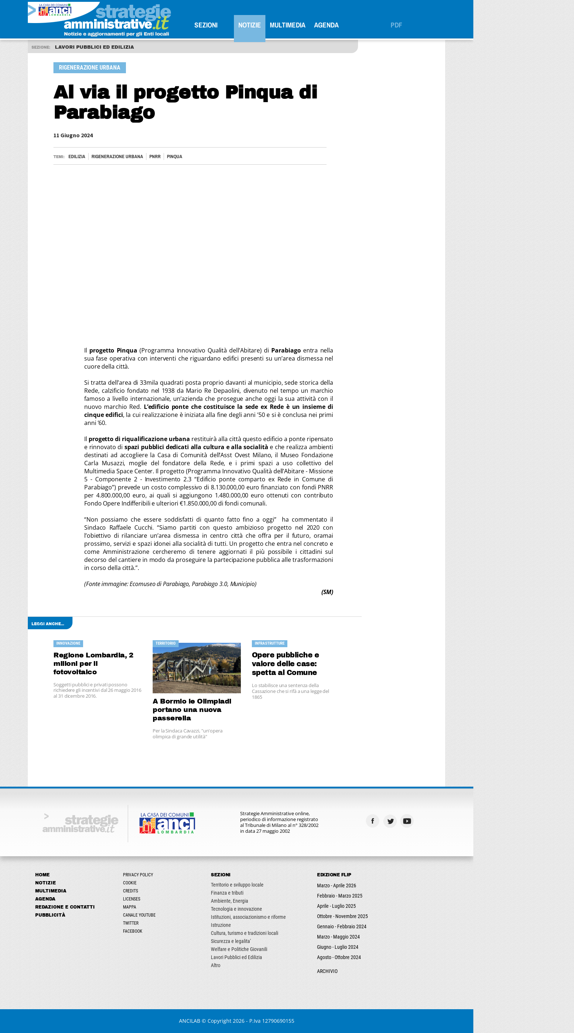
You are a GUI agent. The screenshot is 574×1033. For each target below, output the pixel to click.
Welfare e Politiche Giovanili (289, 949)
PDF (447, 25)
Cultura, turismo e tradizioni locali (295, 933)
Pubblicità (101, 915)
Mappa (180, 907)
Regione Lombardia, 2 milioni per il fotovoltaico (144, 663)
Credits (181, 891)
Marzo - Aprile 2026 (387, 885)
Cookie (180, 883)
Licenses (182, 899)
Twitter (181, 923)
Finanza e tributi (277, 893)
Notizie (300, 25)
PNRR (205, 156)
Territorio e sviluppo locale (287, 885)
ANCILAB (240, 1020)
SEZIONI (256, 25)
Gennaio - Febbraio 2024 (392, 926)
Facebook (183, 931)
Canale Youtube (190, 915)
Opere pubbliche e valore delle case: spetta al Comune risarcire (336, 664)
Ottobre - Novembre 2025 (393, 916)
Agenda (377, 25)
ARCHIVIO (378, 971)
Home (93, 875)
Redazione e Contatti (115, 907)
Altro (266, 965)
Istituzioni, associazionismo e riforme (298, 917)
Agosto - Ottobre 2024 (389, 957)
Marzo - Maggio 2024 (389, 937)
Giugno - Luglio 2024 (388, 947)
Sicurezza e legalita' (281, 941)
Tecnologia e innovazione (287, 909)
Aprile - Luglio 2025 (387, 906)
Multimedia (338, 25)
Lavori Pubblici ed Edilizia (287, 957)
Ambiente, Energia (280, 901)
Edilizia (127, 156)
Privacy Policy (189, 875)
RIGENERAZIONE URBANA (168, 156)
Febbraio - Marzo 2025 (390, 896)
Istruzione (271, 925)
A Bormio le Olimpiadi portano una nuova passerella (242, 710)
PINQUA (225, 156)
